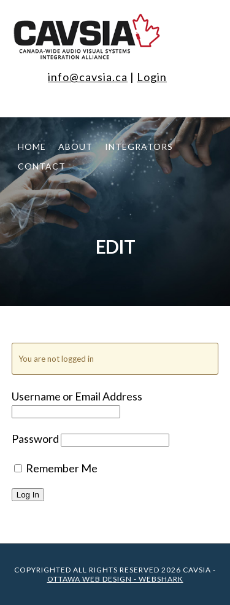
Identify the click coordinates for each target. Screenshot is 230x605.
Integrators (139, 146)
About (75, 146)
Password (35, 438)
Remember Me (56, 468)
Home (32, 146)
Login (152, 77)
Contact (42, 166)
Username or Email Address (77, 396)
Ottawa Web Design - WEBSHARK (115, 579)
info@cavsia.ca (88, 77)
